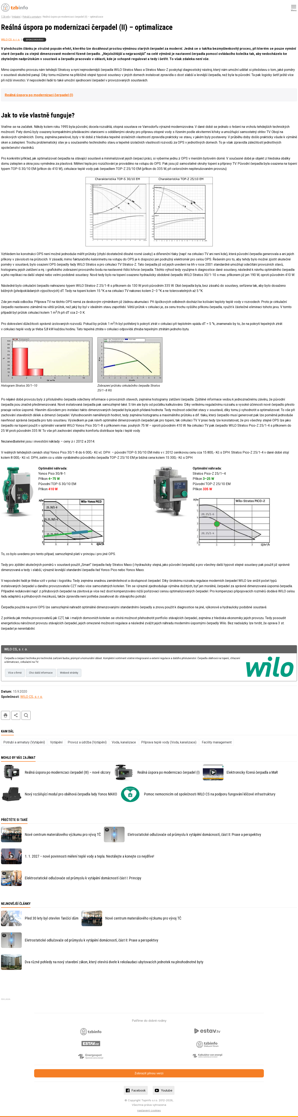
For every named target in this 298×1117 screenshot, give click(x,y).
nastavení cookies (149, 1110)
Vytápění (16, 16)
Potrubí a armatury (32, 16)
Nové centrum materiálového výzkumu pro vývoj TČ (63, 834)
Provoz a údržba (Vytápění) (87, 742)
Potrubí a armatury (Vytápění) (24, 742)
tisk (5, 715)
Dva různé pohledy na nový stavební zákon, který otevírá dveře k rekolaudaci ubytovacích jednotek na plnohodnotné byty (114, 962)
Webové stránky (69, 672)
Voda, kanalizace (124, 742)
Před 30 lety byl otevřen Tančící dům (51, 918)
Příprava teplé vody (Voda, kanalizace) (168, 742)
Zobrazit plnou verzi (149, 1073)
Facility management (217, 742)
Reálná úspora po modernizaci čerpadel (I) (39, 95)
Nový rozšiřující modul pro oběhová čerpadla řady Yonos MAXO (71, 794)
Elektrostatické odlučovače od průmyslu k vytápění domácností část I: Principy (83, 878)
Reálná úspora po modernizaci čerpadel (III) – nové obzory (68, 772)
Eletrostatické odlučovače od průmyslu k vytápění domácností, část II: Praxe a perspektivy (194, 834)
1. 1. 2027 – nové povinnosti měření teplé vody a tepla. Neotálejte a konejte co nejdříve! (89, 856)
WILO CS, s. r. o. (10, 39)
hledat (26, 715)
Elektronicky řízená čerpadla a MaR (252, 772)
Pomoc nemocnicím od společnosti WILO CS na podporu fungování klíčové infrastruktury (209, 794)
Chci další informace (41, 672)
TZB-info (5, 16)
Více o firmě (15, 672)
